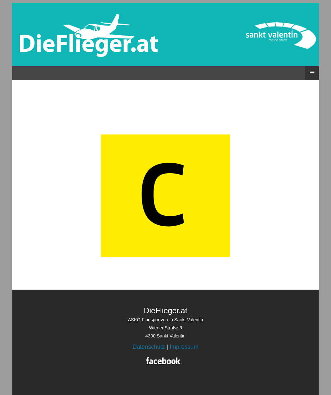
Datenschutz (149, 347)
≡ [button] (312, 72)
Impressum (184, 347)
